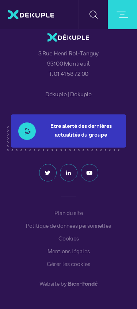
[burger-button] (122, 14)
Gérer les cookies (68, 264)
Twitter (48, 172)
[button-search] (93, 14)
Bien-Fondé (83, 284)
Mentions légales (68, 252)
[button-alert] (27, 131)
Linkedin (68, 172)
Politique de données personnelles (68, 226)
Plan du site (68, 214)
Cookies (68, 239)
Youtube (89, 172)
